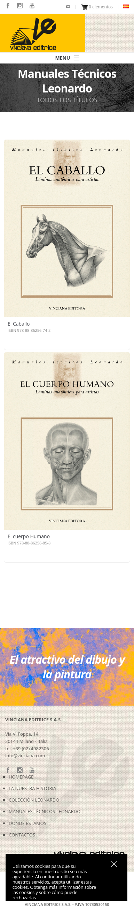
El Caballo (19, 323)
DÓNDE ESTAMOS (27, 823)
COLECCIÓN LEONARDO (34, 800)
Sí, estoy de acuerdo (114, 864)
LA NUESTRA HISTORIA (32, 788)
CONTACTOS (22, 835)
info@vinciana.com (25, 755)
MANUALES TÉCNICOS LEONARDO (44, 811)
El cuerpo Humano (29, 535)
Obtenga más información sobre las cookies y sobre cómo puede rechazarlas (54, 892)
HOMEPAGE (21, 777)
